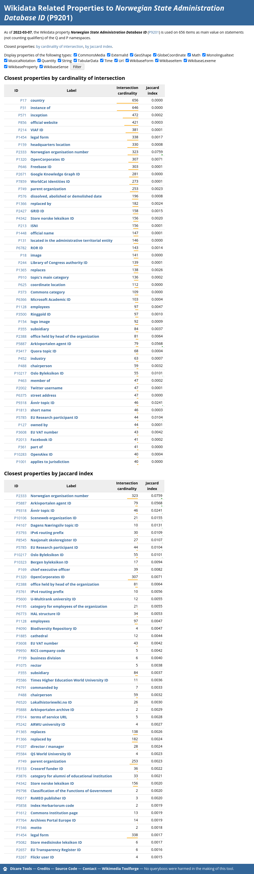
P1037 (21, 746)
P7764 (21, 820)
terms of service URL (49, 717)
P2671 (21, 174)
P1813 (21, 410)
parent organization (48, 188)
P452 (22, 358)
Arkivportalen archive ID (52, 709)
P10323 (20, 562)
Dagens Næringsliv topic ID (54, 525)
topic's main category (50, 277)
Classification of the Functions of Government (71, 790)
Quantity (49, 60)
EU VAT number (44, 432)
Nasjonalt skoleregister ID (54, 540)
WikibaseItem (170, 60)
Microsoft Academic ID (51, 299)
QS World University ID (51, 753)
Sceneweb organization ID (53, 517)
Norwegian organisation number (60, 152)
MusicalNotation (22, 60)
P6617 (21, 798)
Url (121, 60)
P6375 (21, 395)
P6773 (21, 613)
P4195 (21, 606)
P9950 (21, 650)
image (36, 255)
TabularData (88, 60)
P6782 (21, 247)
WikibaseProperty (23, 66)
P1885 (21, 635)
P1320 (21, 159)
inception (39, 115)
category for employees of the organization (69, 606)
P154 (22, 321)
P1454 (21, 137)
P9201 (154, 32)
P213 (22, 225)
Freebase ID (41, 166)
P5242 (21, 724)
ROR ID (37, 247)
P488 (22, 365)
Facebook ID (41, 439)
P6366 (21, 299)
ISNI (34, 225)
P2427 (21, 211)
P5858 (21, 805)
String (67, 60)
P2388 (21, 336)
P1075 (21, 665)
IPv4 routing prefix (47, 591)
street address (43, 395)
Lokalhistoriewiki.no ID (51, 702)
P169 (22, 569)
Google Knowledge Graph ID (55, 174)
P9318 (21, 402)
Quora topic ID (43, 351)
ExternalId (119, 55)
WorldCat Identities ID (50, 181)
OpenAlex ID (41, 454)
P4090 (21, 628)
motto (36, 827)
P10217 (20, 373)
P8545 (21, 540)
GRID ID (37, 211)
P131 (22, 240)
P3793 (21, 532)
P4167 (21, 525)
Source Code (66, 868)
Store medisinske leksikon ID (56, 842)
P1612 (21, 812)
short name (41, 410)
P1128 (21, 306)
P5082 (21, 842)
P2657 (21, 849)
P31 (23, 107)
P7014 (21, 717)
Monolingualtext (220, 55)
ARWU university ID (48, 724)
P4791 (21, 687)
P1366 (21, 203)
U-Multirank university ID (53, 599)
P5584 (21, 753)
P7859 (21, 181)
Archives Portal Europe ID (53, 820)
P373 (22, 292)
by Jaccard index (98, 46)
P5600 (21, 599)
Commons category (48, 292)
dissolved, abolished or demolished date (66, 196)
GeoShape (142, 55)
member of (40, 380)
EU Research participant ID (54, 417)
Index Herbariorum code (52, 805)
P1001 (21, 461)
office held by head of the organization (65, 336)
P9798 (21, 790)
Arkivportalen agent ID (51, 343)
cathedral (39, 635)
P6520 (21, 702)
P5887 (21, 343)
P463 (22, 380)
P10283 (20, 454)
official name (42, 233)
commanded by (44, 687)
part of (37, 447)
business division (46, 658)
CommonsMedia (91, 55)
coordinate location (48, 284)
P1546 (21, 827)
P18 (23, 255)
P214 (22, 129)
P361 (22, 447)
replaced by (41, 203)
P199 (22, 658)
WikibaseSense (56, 66)
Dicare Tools (21, 868)
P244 (22, 262)
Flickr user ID (42, 857)
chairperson (41, 365)
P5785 (21, 417)
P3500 (21, 314)
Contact (90, 868)
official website (44, 122)
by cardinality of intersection (59, 46)
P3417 (21, 351)
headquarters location (50, 144)
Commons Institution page (54, 812)
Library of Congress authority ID (59, 262)
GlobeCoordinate (171, 55)
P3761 (21, 591)
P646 (22, 166)
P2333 (21, 152)
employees (40, 306)
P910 (22, 277)
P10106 (20, 517)
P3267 (21, 857)
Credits (43, 868)
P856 (22, 122)
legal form (40, 137)
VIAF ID (37, 129)
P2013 (21, 439)
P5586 (21, 680)
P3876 (21, 776)
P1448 (21, 233)
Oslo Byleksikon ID (47, 373)
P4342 (21, 218)
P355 (22, 329)
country (38, 100)
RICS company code (48, 650)
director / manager (47, 746)
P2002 (21, 388)
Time (108, 60)
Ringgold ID (41, 314)
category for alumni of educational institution (71, 776)
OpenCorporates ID (48, 159)
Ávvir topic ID (43, 402)
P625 (22, 284)
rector (36, 665)
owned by (39, 424)
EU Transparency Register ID (56, 849)
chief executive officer (50, 569)
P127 (22, 424)
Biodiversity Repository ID (54, 628)
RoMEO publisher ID (48, 798)
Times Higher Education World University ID (69, 680)
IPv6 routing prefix (47, 532)
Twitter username (46, 388)
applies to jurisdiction (50, 461)
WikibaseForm (141, 60)
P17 (23, 100)
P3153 (21, 768)
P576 (22, 196)
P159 (22, 144)
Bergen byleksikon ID (49, 562)
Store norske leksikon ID (52, 218)
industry (38, 358)
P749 (22, 188)
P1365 (21, 270)
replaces (38, 270)
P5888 (21, 709)
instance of (40, 107)
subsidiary (40, 329)
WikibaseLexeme (202, 60)
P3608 (21, 432)
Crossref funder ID (47, 768)
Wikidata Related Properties (54, 8)
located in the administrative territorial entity (72, 240)
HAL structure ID (45, 613)
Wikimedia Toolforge (120, 868)
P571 (22, 115)
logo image (40, 321)
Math (196, 55)
